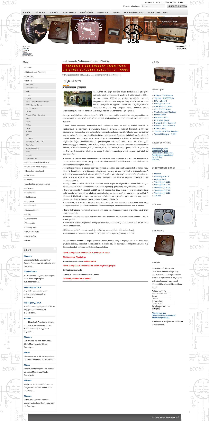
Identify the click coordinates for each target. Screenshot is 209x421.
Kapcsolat (103, 12)
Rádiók (26, 12)
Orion (28, 118)
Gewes (28, 111)
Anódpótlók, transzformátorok (37, 184)
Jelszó (154, 296)
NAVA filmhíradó (32, 232)
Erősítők (28, 180)
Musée (27, 352)
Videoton (29, 155)
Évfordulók (29, 201)
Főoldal (28, 68)
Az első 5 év (157, 157)
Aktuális (27, 318)
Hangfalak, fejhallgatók (34, 171)
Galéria (28, 240)
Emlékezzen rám (159, 306)
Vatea (28, 151)
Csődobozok (30, 197)
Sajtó (116, 12)
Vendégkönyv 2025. (158, 12)
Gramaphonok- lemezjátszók (37, 162)
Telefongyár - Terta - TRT (35, 141)
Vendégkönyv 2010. (32, 287)
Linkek (28, 214)
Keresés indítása (177, 6)
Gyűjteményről (30, 272)
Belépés (155, 308)
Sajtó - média (30, 236)
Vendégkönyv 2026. (160, 148)
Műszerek (40, 12)
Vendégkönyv (31, 227)
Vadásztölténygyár (32, 148)
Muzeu (27, 365)
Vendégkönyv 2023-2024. (162, 153)
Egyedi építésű (31, 158)
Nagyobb (159, 2)
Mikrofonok (69, 12)
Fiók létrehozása (159, 313)
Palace (28, 121)
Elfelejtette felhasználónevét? (164, 315)
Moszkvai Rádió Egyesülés (35, 115)
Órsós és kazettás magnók (36, 167)
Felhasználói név (159, 291)
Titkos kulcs (157, 301)
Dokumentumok (31, 210)
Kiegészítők (86, 12)
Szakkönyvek (30, 206)
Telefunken (30, 145)
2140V (29, 95)
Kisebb (180, 2)
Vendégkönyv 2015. (134, 12)
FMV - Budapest (32, 108)
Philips (28, 125)
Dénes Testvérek (32, 88)
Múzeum (27, 380)
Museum (28, 256)
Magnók (54, 12)
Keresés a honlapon (131, 6)
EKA (27, 91)
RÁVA (28, 128)
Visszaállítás (170, 2)
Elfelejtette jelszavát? (161, 317)
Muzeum (27, 396)
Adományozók (31, 219)
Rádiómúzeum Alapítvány (35, 72)
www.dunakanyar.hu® (170, 417)
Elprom (28, 98)
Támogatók (30, 223)
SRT (27, 135)
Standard (29, 138)
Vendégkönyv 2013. (32, 303)
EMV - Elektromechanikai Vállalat (37, 101)
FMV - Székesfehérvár (34, 105)
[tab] (55, 248)
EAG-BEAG (30, 84)
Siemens (29, 131)
